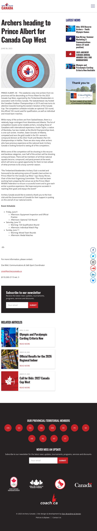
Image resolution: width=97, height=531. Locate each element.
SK (86, 428)
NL (43, 438)
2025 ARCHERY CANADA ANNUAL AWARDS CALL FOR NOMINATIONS (84, 56)
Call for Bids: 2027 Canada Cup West (34, 380)
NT (54, 438)
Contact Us (56, 517)
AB (32, 438)
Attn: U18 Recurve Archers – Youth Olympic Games (83, 29)
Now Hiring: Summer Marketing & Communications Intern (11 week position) (85, 42)
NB (41, 428)
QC (19, 428)
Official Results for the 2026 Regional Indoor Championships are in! (36, 360)
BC (63, 428)
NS (30, 428)
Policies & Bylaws (43, 517)
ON (8, 428)
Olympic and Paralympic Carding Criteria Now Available (33, 338)
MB (52, 428)
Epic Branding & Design (71, 514)
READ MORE (25, 344)
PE (75, 428)
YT (65, 438)
